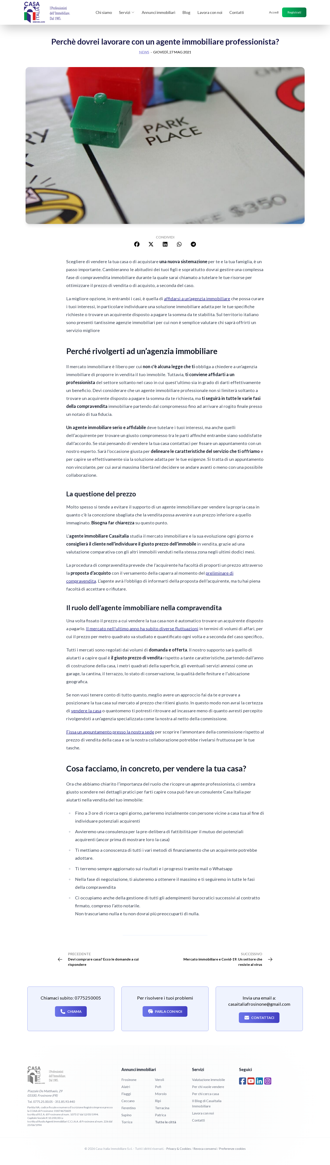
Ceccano (128, 1101)
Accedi (274, 12)
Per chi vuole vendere (208, 1086)
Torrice (126, 1122)
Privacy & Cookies (178, 1148)
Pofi (158, 1086)
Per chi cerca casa (205, 1094)
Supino (126, 1115)
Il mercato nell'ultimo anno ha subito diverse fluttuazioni (142, 628)
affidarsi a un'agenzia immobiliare (197, 298)
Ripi (158, 1101)
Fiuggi (126, 1094)
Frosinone (128, 1079)
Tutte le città (165, 1122)
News (144, 52)
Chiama (70, 1011)
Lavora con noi (209, 12)
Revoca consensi (205, 1148)
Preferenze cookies (232, 1148)
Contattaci (259, 1017)
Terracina (162, 1108)
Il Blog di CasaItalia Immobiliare (206, 1103)
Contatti (236, 12)
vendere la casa (86, 710)
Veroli (159, 1079)
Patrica (160, 1115)
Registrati (294, 12)
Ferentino (128, 1108)
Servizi (127, 12)
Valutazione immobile (208, 1079)
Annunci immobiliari (158, 12)
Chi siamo (104, 12)
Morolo (161, 1094)
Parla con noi (165, 1011)
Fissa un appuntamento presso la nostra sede (110, 731)
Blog (186, 12)
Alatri (125, 1086)
